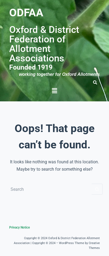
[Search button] (97, 189)
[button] (54, 91)
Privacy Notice (19, 227)
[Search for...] (49, 189)
